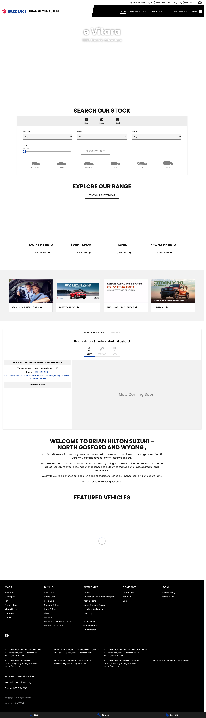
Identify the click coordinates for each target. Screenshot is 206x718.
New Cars (49, 592)
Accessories (89, 621)
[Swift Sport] (81, 233)
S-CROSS (9, 613)
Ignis (7, 600)
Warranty (87, 613)
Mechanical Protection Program (99, 596)
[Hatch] (36, 164)
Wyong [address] (115, 332)
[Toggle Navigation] (197, 11)
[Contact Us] (138, 2)
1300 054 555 (20, 688)
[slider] (24, 151)
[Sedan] (62, 164)
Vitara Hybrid (11, 609)
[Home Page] (14, 11)
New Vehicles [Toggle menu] (138, 11)
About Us (127, 596)
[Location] (89, 352)
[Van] (168, 164)
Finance (48, 617)
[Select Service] (102, 352)
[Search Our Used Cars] (31, 295)
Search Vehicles (95, 151)
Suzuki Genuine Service (94, 605)
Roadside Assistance (93, 609)
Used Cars (49, 600)
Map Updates (89, 629)
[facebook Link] (200, 2)
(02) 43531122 (16, 666)
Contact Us (128, 592)
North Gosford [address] (94, 332)
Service (87, 592)
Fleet (46, 613)
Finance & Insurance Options (58, 621)
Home (123, 11)
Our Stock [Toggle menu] (158, 11)
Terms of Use (168, 596)
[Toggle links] (14, 703)
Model (156, 135)
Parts (85, 617)
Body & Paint (89, 600)
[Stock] (34, 715)
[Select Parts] (114, 352)
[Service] (103, 715)
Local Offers (50, 609)
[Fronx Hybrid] (163, 233)
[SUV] (115, 164)
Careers (126, 600)
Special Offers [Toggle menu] (178, 11)
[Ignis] (122, 233)
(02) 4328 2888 (41, 372)
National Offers (51, 605)
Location (47, 135)
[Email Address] (37, 377)
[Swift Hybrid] (40, 233)
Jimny (8, 617)
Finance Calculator (53, 625)
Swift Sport (10, 596)
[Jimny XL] (173, 295)
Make (102, 135)
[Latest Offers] (78, 295)
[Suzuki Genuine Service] (126, 295)
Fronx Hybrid (11, 605)
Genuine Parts (90, 625)
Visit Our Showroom (102, 195)
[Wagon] (88, 164)
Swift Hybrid (10, 592)
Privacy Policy (168, 592)
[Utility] (141, 164)
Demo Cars (49, 596)
